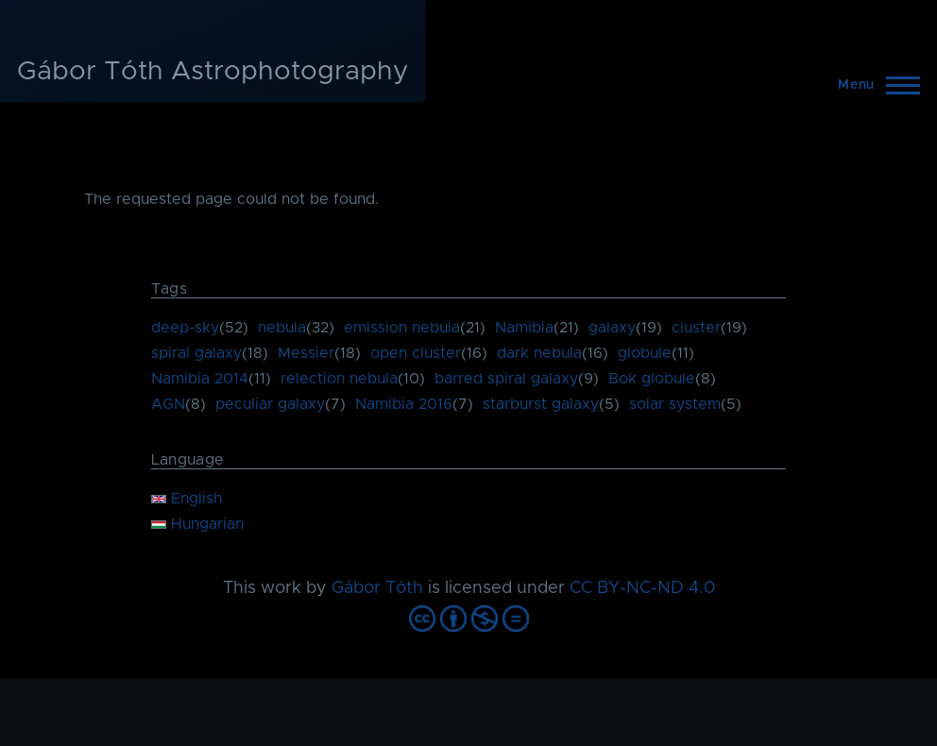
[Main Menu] (873, 85)
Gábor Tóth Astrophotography (213, 72)
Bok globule (651, 378)
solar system (675, 404)
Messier (306, 353)
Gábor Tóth (377, 588)
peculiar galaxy (270, 404)
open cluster (415, 353)
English (186, 498)
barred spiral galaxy (506, 378)
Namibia (524, 327)
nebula (282, 327)
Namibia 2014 (199, 378)
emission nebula (402, 327)
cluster (696, 327)
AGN (168, 404)
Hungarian (197, 524)
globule (645, 353)
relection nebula (339, 378)
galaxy (612, 327)
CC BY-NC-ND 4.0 (642, 588)
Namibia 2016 (403, 404)
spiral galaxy (196, 353)
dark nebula (539, 353)
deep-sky (185, 327)
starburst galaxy (541, 404)
